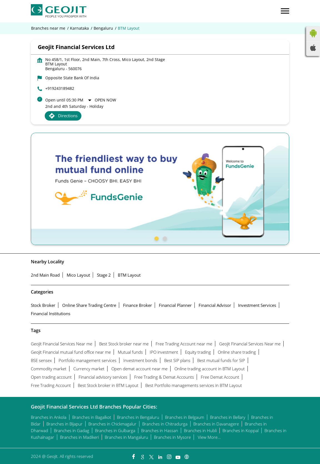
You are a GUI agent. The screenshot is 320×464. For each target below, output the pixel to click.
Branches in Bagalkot (91, 417)
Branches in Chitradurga (165, 424)
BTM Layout (129, 275)
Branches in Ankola (48, 417)
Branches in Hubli (200, 430)
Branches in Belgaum (184, 417)
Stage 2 (104, 275)
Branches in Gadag (71, 430)
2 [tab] (164, 237)
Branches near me (48, 28)
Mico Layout (78, 275)
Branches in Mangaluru (126, 437)
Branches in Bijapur (64, 424)
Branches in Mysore (172, 437)
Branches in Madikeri (79, 437)
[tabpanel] (160, 189)
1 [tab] (155, 237)
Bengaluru (103, 28)
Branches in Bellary (227, 417)
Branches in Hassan (159, 430)
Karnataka (79, 28)
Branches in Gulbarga (115, 430)
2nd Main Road (45, 275)
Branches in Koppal (240, 430)
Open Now (105, 100)
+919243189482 (59, 88)
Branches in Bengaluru (138, 417)
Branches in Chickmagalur (112, 424)
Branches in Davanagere (216, 424)
